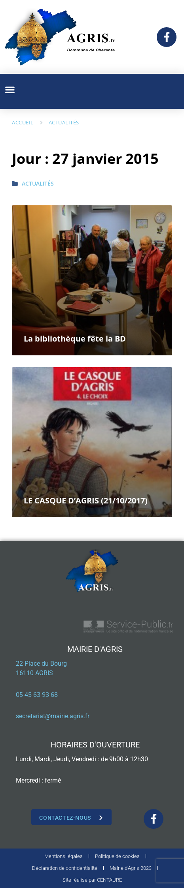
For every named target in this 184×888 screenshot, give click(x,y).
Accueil (23, 122)
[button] (9, 89)
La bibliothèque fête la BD (75, 338)
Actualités (64, 122)
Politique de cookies (117, 856)
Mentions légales (63, 856)
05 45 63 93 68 (37, 694)
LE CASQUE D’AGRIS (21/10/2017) (86, 500)
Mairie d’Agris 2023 (131, 868)
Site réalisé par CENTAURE (92, 880)
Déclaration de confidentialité (64, 868)
